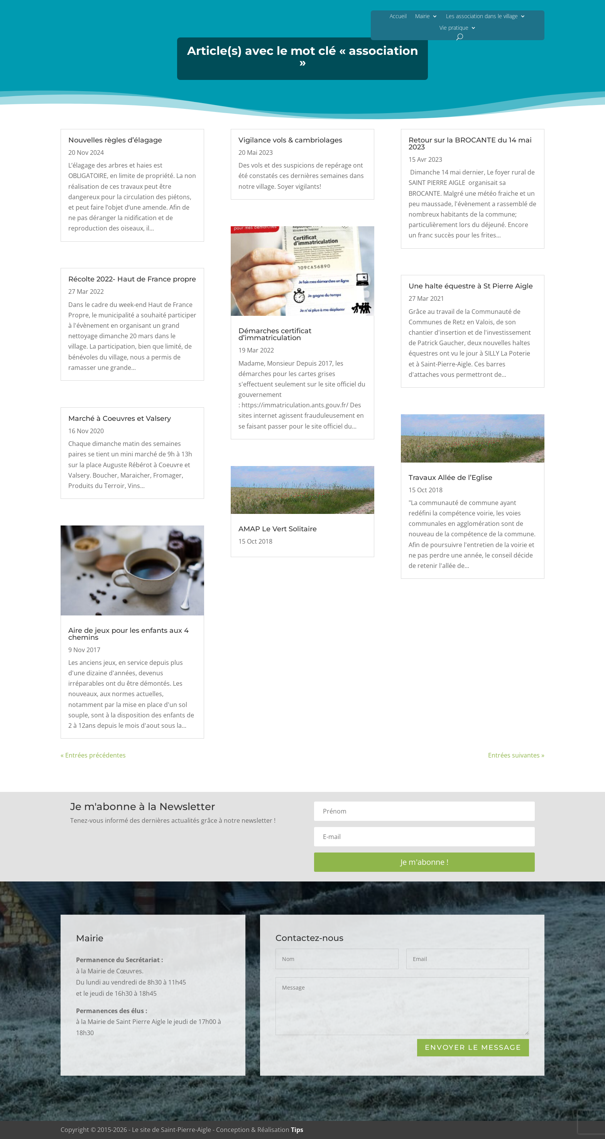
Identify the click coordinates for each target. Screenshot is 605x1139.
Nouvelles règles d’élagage (115, 140)
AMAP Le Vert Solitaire (277, 529)
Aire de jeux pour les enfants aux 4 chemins (128, 634)
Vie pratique (453, 27)
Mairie (422, 16)
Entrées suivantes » (516, 755)
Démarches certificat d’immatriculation (274, 334)
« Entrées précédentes (93, 755)
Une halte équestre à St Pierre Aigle (471, 286)
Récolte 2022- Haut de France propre (132, 279)
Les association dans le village (482, 16)
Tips (297, 1129)
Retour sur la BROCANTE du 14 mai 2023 (470, 143)
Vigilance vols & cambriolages (290, 140)
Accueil (398, 16)
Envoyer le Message (473, 1048)
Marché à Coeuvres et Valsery (119, 418)
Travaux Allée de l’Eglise (450, 477)
